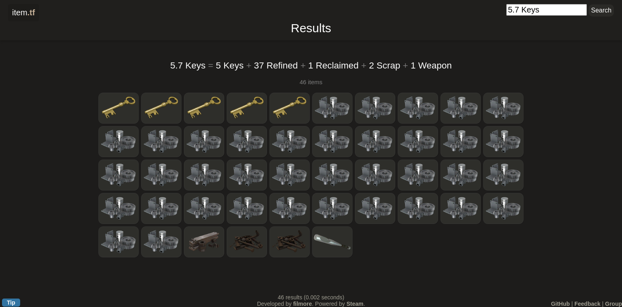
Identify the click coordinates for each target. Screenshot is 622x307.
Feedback (587, 304)
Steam (354, 304)
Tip (11, 302)
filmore (302, 304)
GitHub (560, 304)
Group (613, 304)
